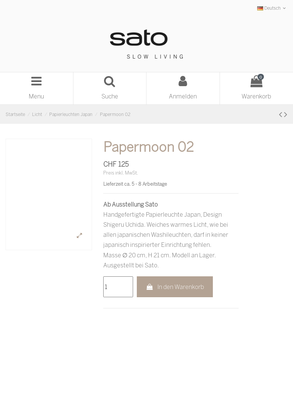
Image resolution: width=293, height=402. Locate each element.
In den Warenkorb (175, 286)
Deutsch (272, 8)
